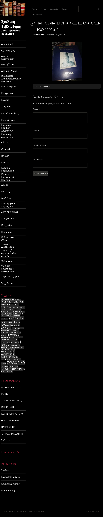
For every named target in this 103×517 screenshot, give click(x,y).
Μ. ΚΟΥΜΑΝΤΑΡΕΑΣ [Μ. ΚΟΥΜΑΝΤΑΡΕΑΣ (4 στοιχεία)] (8, 350)
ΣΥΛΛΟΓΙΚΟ (47, 86)
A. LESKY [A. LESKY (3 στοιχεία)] (17, 299)
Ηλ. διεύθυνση (40, 145)
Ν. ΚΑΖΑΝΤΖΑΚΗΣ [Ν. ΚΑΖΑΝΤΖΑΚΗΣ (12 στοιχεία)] (8, 355)
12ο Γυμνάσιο (37, 15)
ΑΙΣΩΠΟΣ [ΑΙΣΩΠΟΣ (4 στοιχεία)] (5, 319)
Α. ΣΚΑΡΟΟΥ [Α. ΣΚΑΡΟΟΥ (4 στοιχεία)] (17, 314)
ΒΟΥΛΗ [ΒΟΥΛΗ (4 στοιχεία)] (14, 331)
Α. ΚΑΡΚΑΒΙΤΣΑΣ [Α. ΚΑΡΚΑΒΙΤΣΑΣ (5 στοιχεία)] (13, 310)
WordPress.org (8, 490)
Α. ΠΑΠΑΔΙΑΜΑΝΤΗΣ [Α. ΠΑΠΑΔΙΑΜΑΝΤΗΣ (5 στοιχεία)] (17, 312)
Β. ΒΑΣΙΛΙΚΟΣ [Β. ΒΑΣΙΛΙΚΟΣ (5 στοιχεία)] (16, 328)
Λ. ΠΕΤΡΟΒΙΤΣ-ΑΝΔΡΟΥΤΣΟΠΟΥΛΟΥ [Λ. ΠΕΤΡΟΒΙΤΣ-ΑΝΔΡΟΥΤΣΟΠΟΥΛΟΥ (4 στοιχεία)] (12, 346)
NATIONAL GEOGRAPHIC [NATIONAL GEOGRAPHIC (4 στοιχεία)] (17, 307)
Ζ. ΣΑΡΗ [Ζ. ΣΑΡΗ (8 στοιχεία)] (13, 339)
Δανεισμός (54, 9)
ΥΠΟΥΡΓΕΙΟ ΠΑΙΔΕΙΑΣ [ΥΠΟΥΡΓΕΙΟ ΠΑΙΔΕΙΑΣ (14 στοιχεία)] (12, 369)
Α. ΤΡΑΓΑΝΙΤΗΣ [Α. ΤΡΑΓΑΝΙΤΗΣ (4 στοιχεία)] (15, 315)
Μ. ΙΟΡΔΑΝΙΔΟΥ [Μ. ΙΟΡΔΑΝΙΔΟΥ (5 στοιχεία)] (7, 349)
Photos (43, 9)
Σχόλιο (36, 109)
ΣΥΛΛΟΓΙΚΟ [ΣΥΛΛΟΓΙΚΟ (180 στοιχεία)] (16, 362)
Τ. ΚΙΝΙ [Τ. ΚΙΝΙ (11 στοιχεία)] (5, 366)
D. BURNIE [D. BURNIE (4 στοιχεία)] (12, 305)
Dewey (64, 9)
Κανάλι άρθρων (10, 477)
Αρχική (34, 9)
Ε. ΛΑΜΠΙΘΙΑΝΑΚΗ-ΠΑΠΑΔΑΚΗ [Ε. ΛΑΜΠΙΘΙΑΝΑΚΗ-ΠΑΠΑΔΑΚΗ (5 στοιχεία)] (10, 336)
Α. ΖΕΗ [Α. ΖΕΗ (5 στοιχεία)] (4, 310)
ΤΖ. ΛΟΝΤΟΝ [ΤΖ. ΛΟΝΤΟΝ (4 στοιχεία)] (13, 366)
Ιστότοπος (38, 159)
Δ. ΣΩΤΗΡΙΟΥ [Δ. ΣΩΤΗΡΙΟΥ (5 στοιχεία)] (13, 333)
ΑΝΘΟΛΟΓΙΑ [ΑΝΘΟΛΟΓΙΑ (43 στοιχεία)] (16, 318)
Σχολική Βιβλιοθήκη (11, 24)
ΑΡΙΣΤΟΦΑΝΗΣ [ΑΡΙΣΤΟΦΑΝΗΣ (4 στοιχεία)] (7, 322)
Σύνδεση (5, 470)
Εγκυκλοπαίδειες (52, 35)
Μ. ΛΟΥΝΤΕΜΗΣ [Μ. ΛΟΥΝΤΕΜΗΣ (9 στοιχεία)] (8, 352)
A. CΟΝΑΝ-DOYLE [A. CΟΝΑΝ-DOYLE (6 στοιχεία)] (8, 299)
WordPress (40, 511)
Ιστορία (62, 35)
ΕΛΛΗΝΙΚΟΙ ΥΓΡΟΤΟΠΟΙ (12, 413)
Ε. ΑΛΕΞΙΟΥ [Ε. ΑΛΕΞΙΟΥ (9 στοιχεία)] (12, 335)
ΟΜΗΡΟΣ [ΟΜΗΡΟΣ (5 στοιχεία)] (15, 359)
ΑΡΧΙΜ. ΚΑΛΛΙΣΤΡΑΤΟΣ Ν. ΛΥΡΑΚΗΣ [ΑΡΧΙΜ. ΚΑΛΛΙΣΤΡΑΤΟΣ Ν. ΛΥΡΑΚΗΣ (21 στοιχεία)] (10, 324)
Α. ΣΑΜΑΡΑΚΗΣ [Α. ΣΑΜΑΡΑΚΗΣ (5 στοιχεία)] (7, 314)
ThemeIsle (95, 511)
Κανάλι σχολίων (10, 483)
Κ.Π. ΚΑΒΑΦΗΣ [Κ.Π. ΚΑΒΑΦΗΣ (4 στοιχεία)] (12, 345)
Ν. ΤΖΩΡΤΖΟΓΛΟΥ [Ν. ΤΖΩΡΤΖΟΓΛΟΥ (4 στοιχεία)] (9, 358)
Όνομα (36, 130)
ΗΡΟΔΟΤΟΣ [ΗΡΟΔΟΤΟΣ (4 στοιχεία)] (6, 342)
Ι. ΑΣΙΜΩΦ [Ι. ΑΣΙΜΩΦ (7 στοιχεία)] (15, 342)
